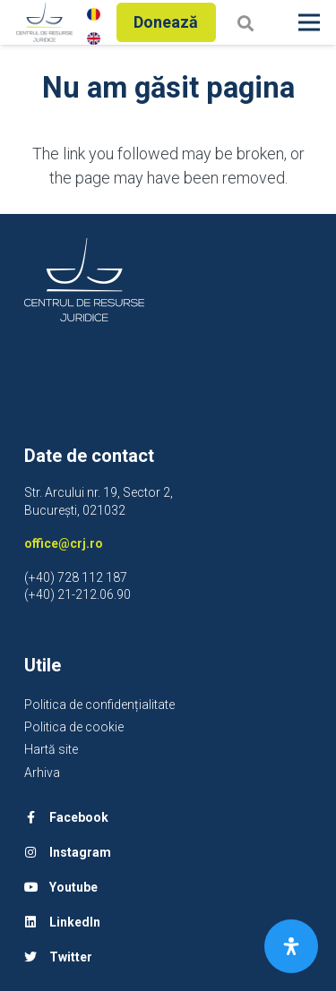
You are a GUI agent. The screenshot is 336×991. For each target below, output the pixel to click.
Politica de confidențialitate (99, 704)
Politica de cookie (74, 727)
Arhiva (42, 772)
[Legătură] (44, 22)
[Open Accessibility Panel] (291, 946)
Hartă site (51, 749)
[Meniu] (309, 22)
